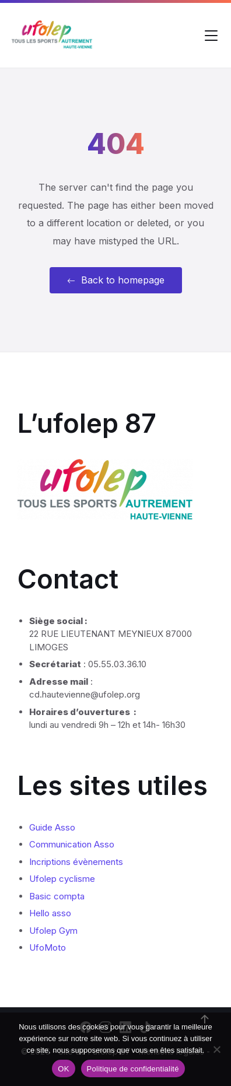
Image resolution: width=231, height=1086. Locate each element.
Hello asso (50, 913)
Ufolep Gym (53, 930)
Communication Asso (71, 844)
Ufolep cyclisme (62, 878)
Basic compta (57, 896)
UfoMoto (47, 947)
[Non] (216, 1049)
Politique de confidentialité (133, 1068)
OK (63, 1068)
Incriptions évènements (76, 861)
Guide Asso (52, 827)
